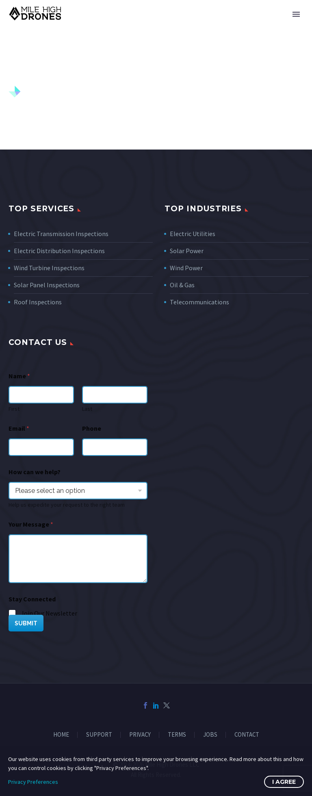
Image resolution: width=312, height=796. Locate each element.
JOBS (210, 735)
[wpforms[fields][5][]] (12, 613)
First (14, 409)
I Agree (284, 781)
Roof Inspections (38, 302)
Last (87, 409)
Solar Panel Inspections (47, 285)
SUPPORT (99, 735)
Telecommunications (199, 302)
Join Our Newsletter (49, 613)
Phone (91, 428)
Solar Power (187, 251)
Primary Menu (296, 14)
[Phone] (114, 447)
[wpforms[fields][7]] (78, 490)
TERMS (177, 735)
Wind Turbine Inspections (49, 268)
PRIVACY (140, 735)
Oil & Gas (182, 285)
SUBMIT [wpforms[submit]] (26, 623)
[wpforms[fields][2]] (78, 558)
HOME (61, 735)
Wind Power (186, 268)
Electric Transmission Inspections (61, 234)
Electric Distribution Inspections (59, 251)
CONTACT (246, 735)
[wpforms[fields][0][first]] (41, 394)
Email (19, 428)
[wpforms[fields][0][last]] (114, 394)
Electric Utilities (192, 234)
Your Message (31, 524)
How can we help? (35, 472)
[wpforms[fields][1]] (41, 447)
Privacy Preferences (33, 781)
